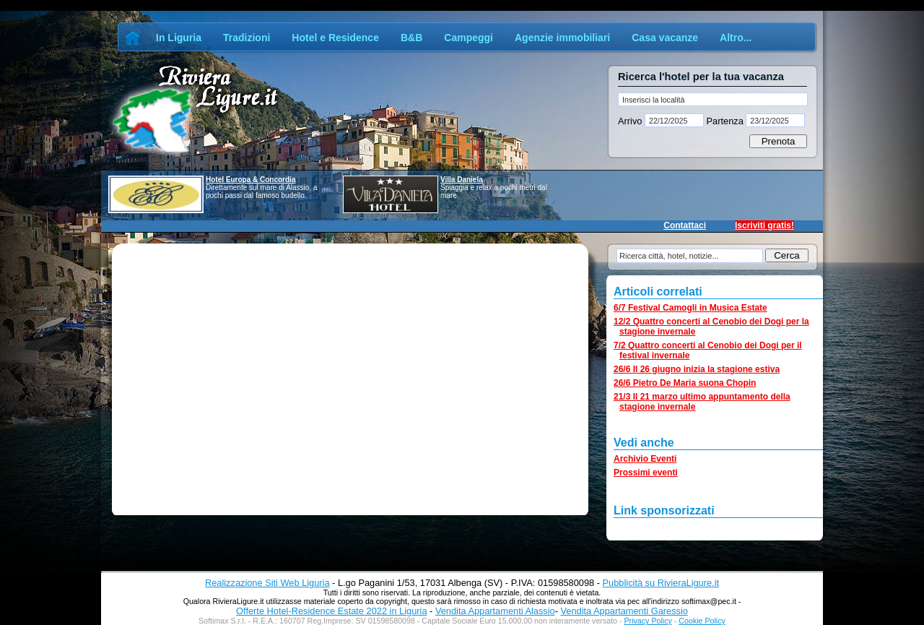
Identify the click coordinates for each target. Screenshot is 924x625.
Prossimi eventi (646, 472)
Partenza (725, 121)
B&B (411, 37)
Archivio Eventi (645, 459)
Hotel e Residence (335, 37)
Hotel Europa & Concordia (250, 180)
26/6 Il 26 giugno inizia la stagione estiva (697, 369)
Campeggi (468, 37)
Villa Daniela (461, 180)
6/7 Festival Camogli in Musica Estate (690, 308)
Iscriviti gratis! (764, 225)
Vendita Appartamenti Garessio (623, 610)
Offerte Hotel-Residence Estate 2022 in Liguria (331, 610)
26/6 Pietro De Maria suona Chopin (685, 383)
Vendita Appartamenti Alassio (495, 610)
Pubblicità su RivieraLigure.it (661, 582)
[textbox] (713, 99)
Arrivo (631, 121)
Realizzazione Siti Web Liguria (267, 582)
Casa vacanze (665, 37)
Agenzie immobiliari (562, 37)
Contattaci (684, 225)
